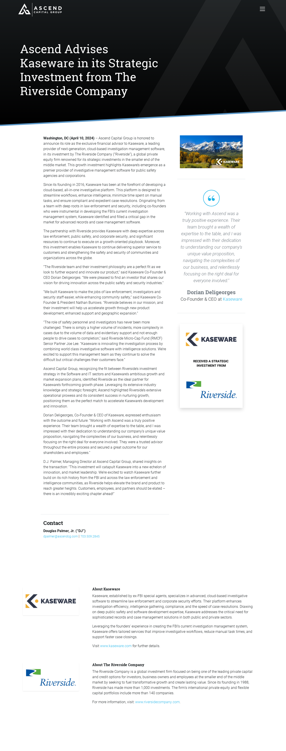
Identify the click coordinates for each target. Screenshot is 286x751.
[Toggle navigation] (262, 9)
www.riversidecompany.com (157, 701)
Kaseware (232, 299)
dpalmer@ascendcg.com (60, 536)
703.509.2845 (90, 536)
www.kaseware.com (116, 645)
